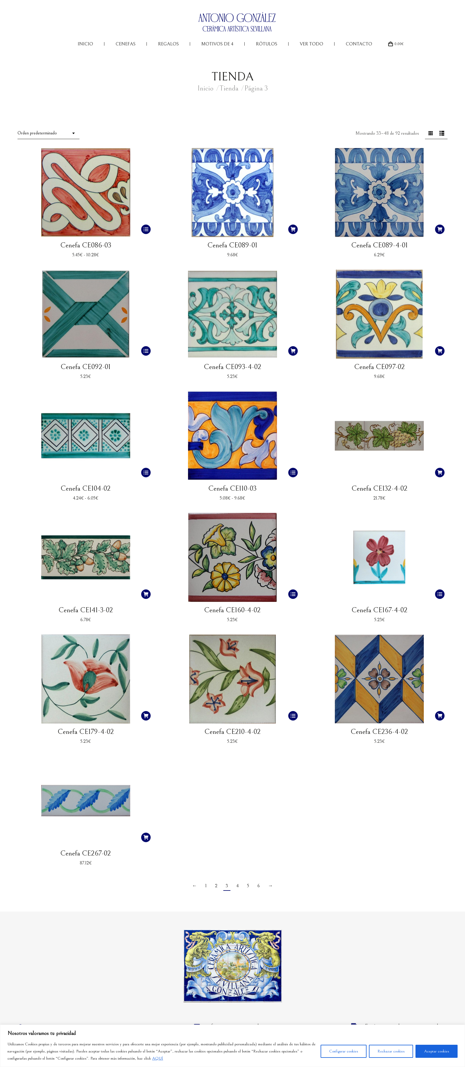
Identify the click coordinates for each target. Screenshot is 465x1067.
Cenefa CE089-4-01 (379, 245)
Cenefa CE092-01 (85, 366)
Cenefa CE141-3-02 (85, 610)
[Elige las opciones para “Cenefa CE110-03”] (293, 472)
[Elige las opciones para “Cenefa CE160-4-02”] (293, 594)
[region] (232, 1046)
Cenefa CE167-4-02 (379, 610)
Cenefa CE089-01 (232, 245)
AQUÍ (157, 1058)
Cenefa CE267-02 (85, 853)
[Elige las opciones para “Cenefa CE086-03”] (146, 229)
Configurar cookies (343, 1051)
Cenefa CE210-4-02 (232, 731)
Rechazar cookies (391, 1051)
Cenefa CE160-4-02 (232, 610)
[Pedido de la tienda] (48, 133)
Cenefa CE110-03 (232, 488)
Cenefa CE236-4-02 (379, 731)
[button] (293, 229)
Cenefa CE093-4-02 (232, 366)
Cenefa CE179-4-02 (86, 731)
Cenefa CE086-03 (85, 245)
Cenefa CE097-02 (379, 366)
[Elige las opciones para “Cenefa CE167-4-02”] (440, 594)
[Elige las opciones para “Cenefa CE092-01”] (146, 351)
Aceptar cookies (436, 1051)
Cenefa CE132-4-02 (379, 488)
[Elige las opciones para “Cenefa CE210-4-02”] (293, 716)
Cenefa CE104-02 (85, 488)
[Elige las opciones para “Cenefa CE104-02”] (146, 472)
